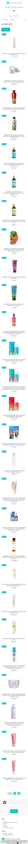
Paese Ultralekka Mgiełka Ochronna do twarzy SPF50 (14, 54)
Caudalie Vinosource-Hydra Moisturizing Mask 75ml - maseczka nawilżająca (14, 751)
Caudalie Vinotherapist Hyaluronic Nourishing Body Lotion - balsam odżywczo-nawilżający (14, 724)
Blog (4, 821)
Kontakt (5, 823)
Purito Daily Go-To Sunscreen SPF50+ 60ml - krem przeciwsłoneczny (14, 585)
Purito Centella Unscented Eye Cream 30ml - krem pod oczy (14, 612)
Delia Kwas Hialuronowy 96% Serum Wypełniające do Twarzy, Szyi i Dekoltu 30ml (14, 193)
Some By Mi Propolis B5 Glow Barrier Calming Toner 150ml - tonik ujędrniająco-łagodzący (14, 557)
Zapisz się (14, 811)
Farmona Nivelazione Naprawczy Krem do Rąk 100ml (14, 277)
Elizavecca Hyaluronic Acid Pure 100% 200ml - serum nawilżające (14, 471)
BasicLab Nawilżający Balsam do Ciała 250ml (14, 639)
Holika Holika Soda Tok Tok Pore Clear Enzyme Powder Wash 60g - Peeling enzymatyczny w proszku (14, 667)
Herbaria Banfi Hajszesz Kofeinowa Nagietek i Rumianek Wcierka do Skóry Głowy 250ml (14, 136)
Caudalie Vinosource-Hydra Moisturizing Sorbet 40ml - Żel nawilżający (14, 778)
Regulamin (5, 826)
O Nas (4, 825)
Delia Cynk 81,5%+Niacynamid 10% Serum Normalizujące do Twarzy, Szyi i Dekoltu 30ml (14, 221)
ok (17, 843)
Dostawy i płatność (8, 833)
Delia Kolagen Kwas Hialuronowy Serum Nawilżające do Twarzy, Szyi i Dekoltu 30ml (14, 165)
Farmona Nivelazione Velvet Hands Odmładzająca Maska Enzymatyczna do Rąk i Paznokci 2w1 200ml (14, 332)
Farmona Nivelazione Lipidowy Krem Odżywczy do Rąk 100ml (14, 305)
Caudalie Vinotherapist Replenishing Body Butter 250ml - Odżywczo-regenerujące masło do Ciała (14, 695)
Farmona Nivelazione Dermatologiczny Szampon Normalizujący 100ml (14, 360)
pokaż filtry (5, 29)
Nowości (16, 16)
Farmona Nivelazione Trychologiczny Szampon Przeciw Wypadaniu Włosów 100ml (14, 416)
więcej (20, 843)
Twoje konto (20, 7)
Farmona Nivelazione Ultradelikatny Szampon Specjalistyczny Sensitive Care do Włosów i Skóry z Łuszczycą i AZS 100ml (14, 388)
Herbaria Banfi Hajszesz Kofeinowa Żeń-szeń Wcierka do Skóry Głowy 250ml (14, 108)
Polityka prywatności (8, 827)
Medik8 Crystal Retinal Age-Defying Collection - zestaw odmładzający (14, 81)
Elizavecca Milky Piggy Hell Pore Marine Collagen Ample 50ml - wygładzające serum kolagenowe (14, 529)
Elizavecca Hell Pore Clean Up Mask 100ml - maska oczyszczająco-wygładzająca (14, 444)
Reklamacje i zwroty (8, 834)
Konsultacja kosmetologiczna (10, 822)
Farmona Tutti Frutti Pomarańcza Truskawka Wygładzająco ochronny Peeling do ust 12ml (14, 250)
